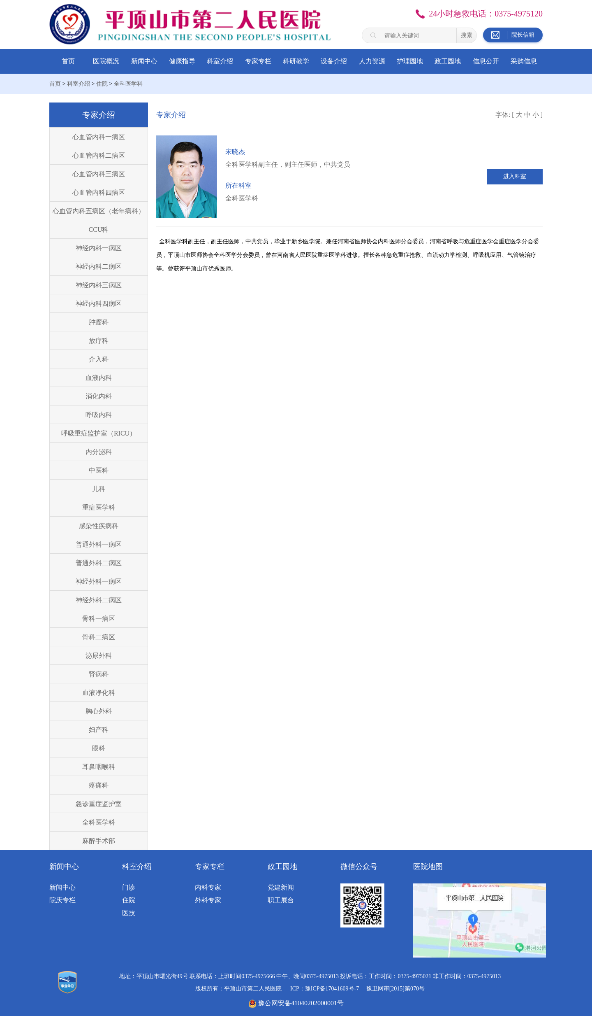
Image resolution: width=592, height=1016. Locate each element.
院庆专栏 (62, 900)
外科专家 (208, 900)
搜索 (466, 35)
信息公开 (486, 61)
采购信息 (524, 61)
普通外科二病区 (99, 562)
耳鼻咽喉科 (98, 766)
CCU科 (99, 229)
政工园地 (448, 61)
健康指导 (182, 61)
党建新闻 (281, 887)
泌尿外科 (99, 655)
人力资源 (372, 61)
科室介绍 (220, 61)
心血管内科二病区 (98, 155)
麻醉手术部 (98, 840)
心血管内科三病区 (98, 173)
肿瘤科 (99, 322)
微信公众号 (358, 866)
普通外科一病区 (99, 544)
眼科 (98, 748)
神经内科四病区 (99, 303)
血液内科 (99, 377)
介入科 (99, 359)
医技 (128, 912)
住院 (102, 84)
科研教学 (296, 61)
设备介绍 (334, 61)
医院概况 (106, 61)
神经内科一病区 (99, 248)
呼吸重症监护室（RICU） (98, 433)
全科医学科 (128, 84)
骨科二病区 (98, 637)
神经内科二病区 (99, 266)
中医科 (99, 470)
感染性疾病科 (98, 525)
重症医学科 (98, 507)
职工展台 (281, 900)
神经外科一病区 (99, 581)
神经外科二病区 (99, 600)
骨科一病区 (98, 618)
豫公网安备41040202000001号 (301, 1003)
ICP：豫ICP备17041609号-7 (324, 989)
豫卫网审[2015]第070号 (395, 989)
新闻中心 (144, 61)
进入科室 (514, 176)
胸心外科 (99, 711)
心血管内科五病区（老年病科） (99, 210)
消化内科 (99, 396)
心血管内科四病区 (98, 192)
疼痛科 (99, 785)
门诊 (128, 887)
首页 (68, 61)
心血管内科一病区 (98, 136)
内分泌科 (99, 451)
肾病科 (99, 674)
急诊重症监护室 (99, 803)
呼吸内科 (99, 414)
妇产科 (99, 729)
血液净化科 (98, 692)
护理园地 (410, 61)
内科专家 (208, 887)
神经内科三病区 (99, 285)
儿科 (98, 488)
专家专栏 (258, 61)
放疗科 (99, 340)
